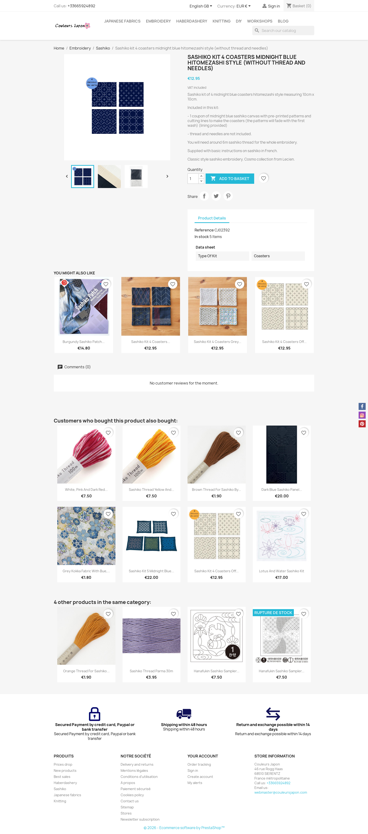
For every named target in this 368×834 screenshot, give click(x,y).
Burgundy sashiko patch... (84, 341)
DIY (239, 21)
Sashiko (60, 789)
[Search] (283, 30)
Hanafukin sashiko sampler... (216, 671)
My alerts (195, 782)
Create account (200, 776)
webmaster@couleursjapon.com (280, 792)
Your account (203, 756)
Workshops (259, 21)
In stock (202, 236)
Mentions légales (134, 770)
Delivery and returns (137, 764)
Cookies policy (132, 795)
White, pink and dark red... (86, 489)
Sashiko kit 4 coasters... (150, 341)
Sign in (193, 770)
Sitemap (127, 807)
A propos (128, 782)
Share (204, 196)
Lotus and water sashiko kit (281, 571)
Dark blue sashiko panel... (281, 489)
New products (65, 770)
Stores (126, 813)
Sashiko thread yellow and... (151, 489)
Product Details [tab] (212, 218)
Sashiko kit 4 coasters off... (284, 341)
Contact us (130, 801)
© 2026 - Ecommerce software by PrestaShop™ (184, 827)
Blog (283, 21)
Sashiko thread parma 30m (151, 671)
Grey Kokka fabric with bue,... (86, 571)
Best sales (62, 776)
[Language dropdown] (202, 6)
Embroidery (158, 21)
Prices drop (63, 764)
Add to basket (230, 179)
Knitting (221, 21)
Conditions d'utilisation (139, 776)
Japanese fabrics (122, 21)
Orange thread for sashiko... (86, 671)
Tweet (216, 196)
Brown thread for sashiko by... (216, 489)
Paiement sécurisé (136, 789)
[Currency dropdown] (244, 6)
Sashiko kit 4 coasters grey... (217, 341)
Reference (204, 230)
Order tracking (199, 764)
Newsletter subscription (140, 819)
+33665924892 (81, 5)
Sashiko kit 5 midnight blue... (151, 571)
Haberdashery (191, 21)
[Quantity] (193, 178)
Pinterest (228, 196)
